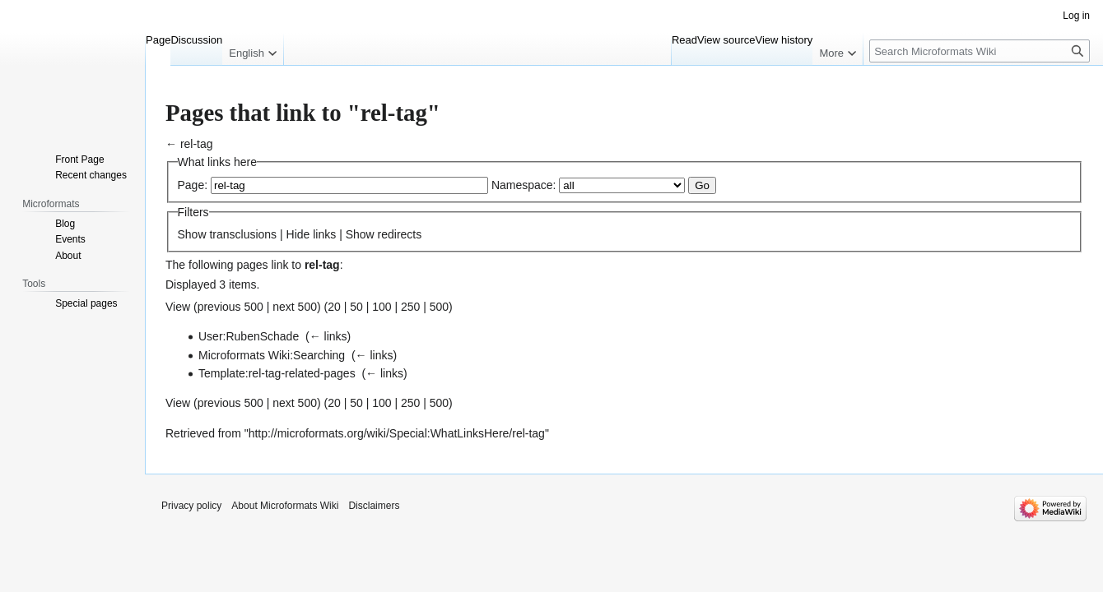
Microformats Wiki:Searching (271, 355)
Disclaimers (373, 505)
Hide (298, 234)
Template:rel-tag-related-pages (277, 373)
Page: (193, 185)
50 (356, 306)
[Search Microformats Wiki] (979, 50)
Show (192, 234)
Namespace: (523, 185)
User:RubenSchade (248, 336)
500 (439, 306)
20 (334, 306)
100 (381, 306)
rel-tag (196, 143)
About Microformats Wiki (284, 505)
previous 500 (230, 306)
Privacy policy (191, 505)
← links (328, 336)
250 (410, 306)
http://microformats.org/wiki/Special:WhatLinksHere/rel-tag (397, 433)
